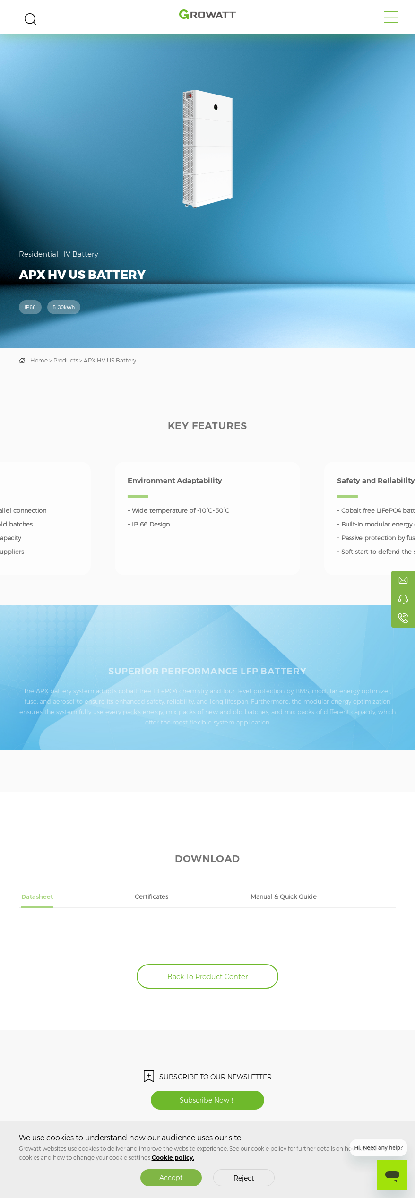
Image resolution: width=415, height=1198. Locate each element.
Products (65, 360)
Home (39, 360)
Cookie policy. (173, 1157)
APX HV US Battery (110, 360)
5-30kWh (64, 307)
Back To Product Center (207, 977)
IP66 (30, 307)
